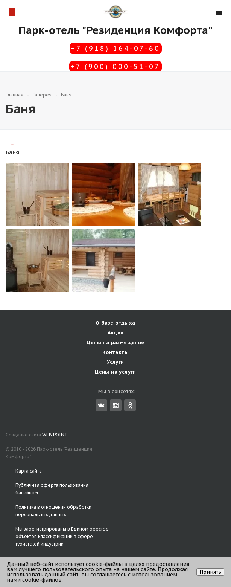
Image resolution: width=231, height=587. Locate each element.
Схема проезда (12, 12)
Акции (116, 332)
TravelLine (12, 144)
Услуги (115, 362)
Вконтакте (101, 405)
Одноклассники (130, 405)
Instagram (116, 405)
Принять (210, 572)
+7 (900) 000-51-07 (115, 66)
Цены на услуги (115, 372)
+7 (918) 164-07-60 (115, 48)
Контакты (115, 352)
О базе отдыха (115, 323)
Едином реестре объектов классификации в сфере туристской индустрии (62, 536)
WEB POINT (55, 435)
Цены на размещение (115, 342)
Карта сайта (28, 471)
